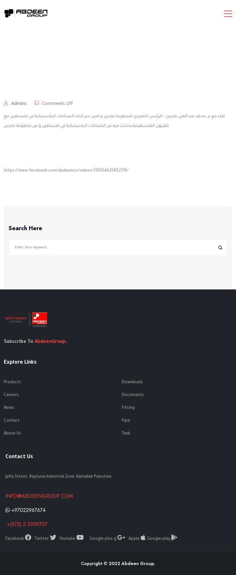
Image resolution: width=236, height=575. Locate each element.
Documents (133, 395)
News (9, 408)
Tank (126, 434)
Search (220, 247)
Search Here (25, 228)
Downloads (132, 382)
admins (19, 103)
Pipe (126, 421)
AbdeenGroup (50, 342)
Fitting (128, 408)
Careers (11, 395)
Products (12, 382)
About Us (12, 434)
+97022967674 (25, 510)
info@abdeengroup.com (39, 496)
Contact (12, 421)
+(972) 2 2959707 (26, 524)
